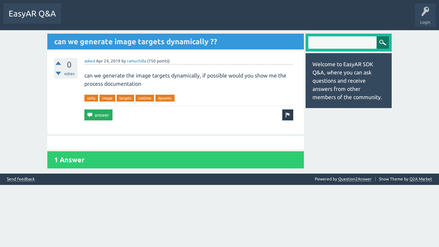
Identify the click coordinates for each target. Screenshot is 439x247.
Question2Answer (355, 179)
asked (89, 61)
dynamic (165, 98)
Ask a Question (159, 18)
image (107, 98)
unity (91, 98)
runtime (144, 98)
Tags (130, 18)
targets (125, 98)
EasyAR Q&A (32, 13)
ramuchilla (136, 61)
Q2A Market (421, 179)
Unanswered (104, 18)
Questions (75, 18)
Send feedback (21, 179)
